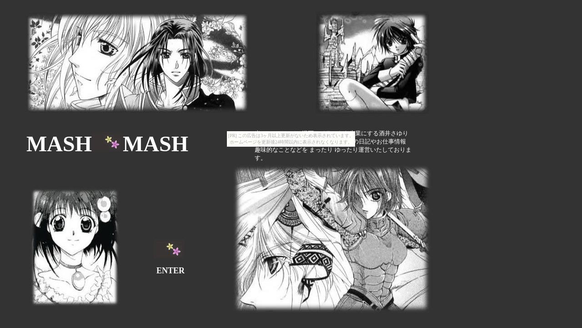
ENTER (170, 270)
